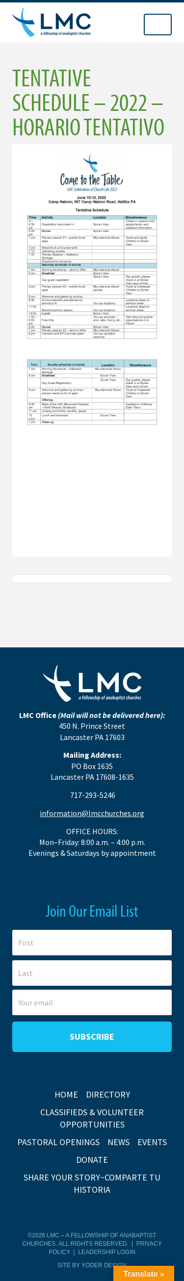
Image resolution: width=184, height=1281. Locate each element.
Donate (92, 1159)
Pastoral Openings (58, 1142)
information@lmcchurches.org (92, 813)
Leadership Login (106, 1252)
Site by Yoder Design (92, 1265)
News (118, 1142)
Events (152, 1142)
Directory (108, 1094)
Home (66, 1094)
